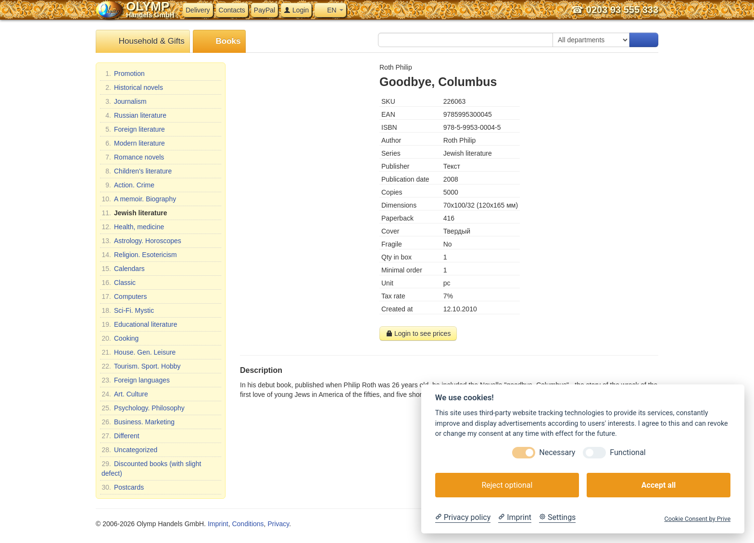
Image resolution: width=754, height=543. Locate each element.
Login (296, 10)
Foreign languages (135, 380)
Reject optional (506, 485)
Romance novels (132, 157)
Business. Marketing (138, 422)
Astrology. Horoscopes (141, 241)
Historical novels (132, 87)
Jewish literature (134, 213)
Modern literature (133, 143)
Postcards (122, 487)
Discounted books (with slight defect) (151, 468)
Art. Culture (124, 394)
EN (330, 10)
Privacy (278, 524)
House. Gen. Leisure (138, 352)
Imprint (218, 524)
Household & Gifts (143, 41)
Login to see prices (418, 333)
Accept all (658, 485)
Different (120, 436)
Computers (124, 296)
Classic (118, 282)
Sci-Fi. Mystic (127, 310)
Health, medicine (132, 227)
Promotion (123, 73)
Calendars (123, 268)
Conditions (248, 524)
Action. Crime (127, 185)
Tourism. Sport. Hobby (141, 366)
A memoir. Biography (138, 199)
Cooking (119, 338)
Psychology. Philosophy (143, 408)
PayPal (264, 10)
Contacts (232, 10)
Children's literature (136, 171)
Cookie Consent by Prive (697, 518)
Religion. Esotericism (139, 254)
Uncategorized (129, 450)
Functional (627, 452)
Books (219, 41)
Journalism (124, 101)
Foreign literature (133, 129)
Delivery (198, 10)
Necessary (557, 452)
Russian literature (133, 115)
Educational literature (139, 324)
